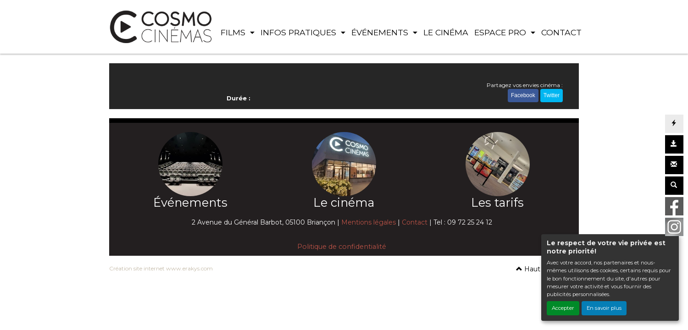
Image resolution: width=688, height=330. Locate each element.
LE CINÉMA (445, 32)
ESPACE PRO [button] (501, 32)
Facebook (523, 95)
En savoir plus (604, 308)
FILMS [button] (234, 32)
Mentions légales (368, 222)
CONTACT (561, 32)
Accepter (563, 308)
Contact (414, 222)
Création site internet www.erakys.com (161, 268)
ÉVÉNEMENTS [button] (381, 32)
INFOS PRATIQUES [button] (299, 32)
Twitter (552, 95)
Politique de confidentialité (341, 246)
